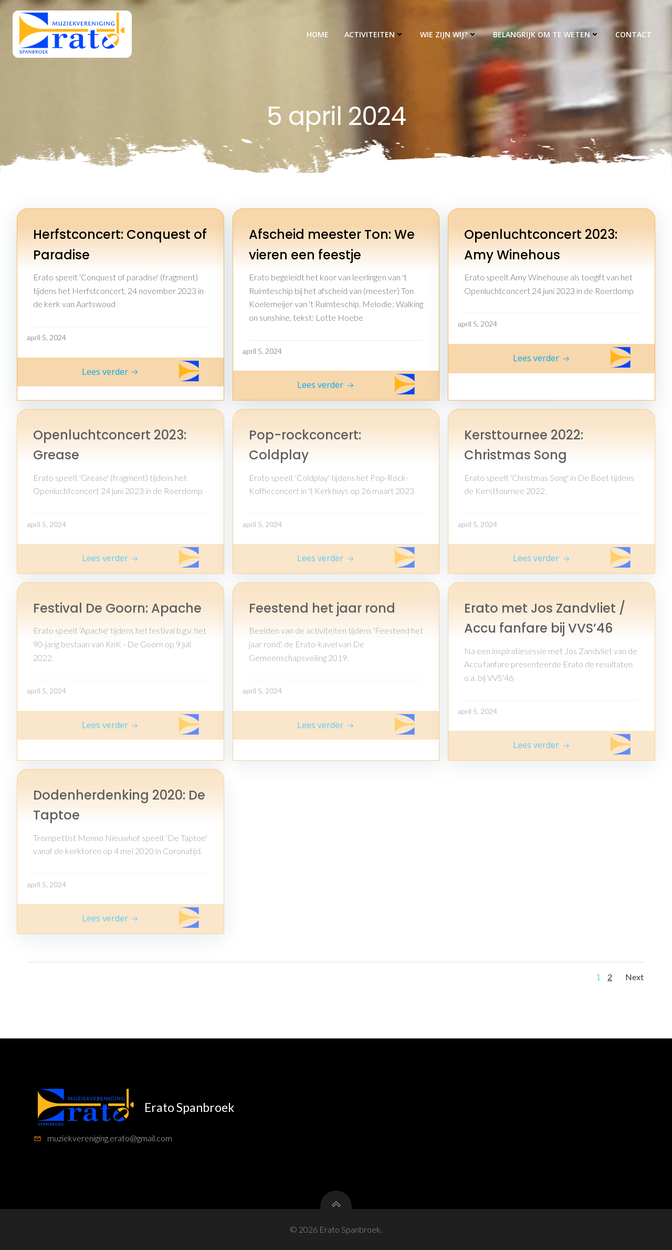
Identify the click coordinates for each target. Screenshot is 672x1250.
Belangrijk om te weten (546, 34)
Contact (633, 34)
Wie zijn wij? (448, 34)
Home (318, 34)
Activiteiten (374, 34)
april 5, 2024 (46, 337)
